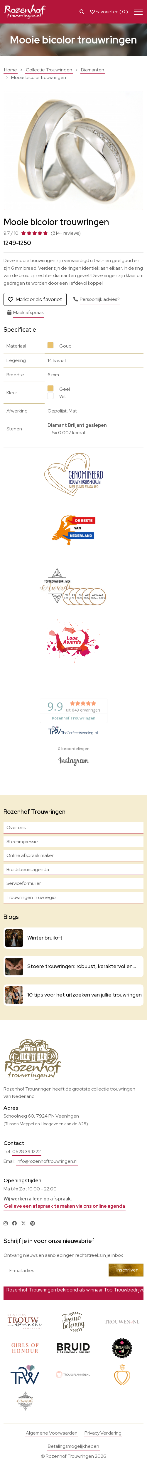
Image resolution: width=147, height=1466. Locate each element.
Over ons (16, 827)
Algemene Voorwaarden (51, 1433)
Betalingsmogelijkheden (73, 1446)
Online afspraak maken (30, 855)
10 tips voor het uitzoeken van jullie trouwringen (84, 994)
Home (10, 70)
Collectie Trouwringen (49, 70)
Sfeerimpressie (22, 841)
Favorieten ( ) (109, 12)
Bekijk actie (111, 1293)
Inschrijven (127, 1270)
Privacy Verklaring (103, 1433)
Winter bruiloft (44, 937)
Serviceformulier (23, 883)
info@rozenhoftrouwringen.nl (47, 1161)
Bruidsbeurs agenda (27, 869)
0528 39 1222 (26, 1151)
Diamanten (92, 70)
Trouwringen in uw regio (31, 897)
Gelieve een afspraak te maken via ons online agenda (64, 1206)
